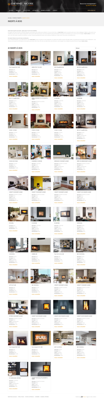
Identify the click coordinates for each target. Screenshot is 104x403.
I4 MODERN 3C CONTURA (38, 161)
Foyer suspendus (29, 400)
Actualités (36, 10)
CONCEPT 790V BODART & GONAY (40, 193)
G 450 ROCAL (12, 255)
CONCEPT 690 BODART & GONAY (62, 286)
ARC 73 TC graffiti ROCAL (15, 98)
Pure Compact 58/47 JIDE (15, 349)
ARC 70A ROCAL (36, 286)
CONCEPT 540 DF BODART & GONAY (40, 317)
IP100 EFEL (12, 224)
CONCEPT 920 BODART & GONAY (62, 193)
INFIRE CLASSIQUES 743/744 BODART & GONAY (39, 99)
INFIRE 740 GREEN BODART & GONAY (84, 162)
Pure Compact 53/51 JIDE (15, 67)
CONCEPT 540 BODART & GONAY (17, 193)
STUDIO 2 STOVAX (36, 130)
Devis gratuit (92, 10)
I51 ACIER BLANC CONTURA (16, 380)
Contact (55, 10)
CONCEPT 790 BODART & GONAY (85, 286)
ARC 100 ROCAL (81, 349)
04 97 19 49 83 (91, 5)
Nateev (83, 400)
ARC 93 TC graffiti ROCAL (83, 130)
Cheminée (37, 400)
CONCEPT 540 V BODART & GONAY (85, 193)
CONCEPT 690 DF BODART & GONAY (63, 317)
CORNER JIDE (35, 255)
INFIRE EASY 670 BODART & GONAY (63, 161)
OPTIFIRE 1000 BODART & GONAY (17, 317)
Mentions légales (12, 400)
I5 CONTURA (57, 98)
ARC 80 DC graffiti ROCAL (83, 67)
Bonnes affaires (46, 10)
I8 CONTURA (57, 224)
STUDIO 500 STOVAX (14, 161)
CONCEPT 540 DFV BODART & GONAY (84, 318)
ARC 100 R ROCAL (81, 255)
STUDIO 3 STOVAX (58, 130)
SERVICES (18, 10)
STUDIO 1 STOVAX (13, 130)
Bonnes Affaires (45, 400)
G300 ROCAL (80, 224)
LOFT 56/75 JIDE (13, 286)
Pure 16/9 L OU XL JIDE (60, 255)
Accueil (11, 10)
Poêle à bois (21, 400)
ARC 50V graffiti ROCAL (60, 67)
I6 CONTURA (80, 98)
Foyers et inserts (17, 18)
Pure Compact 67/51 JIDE (38, 349)
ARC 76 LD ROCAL (58, 349)
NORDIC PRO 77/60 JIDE (38, 67)
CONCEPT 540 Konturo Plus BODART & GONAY (40, 381)
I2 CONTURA (35, 224)
